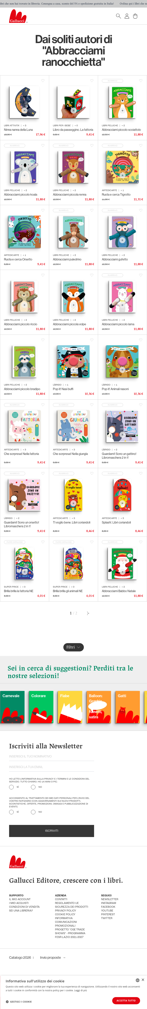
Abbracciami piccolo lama (118, 324)
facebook (108, 907)
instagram (108, 903)
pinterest (108, 914)
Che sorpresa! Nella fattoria (21, 454)
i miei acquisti (19, 903)
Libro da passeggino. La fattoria (73, 130)
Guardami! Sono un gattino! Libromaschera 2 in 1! (119, 455)
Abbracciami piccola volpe (69, 324)
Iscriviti (51, 830)
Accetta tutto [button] (126, 1000)
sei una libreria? (21, 910)
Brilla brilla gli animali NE (68, 591)
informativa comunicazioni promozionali (66, 922)
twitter (106, 918)
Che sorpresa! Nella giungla (70, 454)
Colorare (62, 696)
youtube (107, 910)
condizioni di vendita (24, 907)
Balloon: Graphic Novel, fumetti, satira (119, 706)
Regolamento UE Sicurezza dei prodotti (71, 905)
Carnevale (34, 696)
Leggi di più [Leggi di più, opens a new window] (80, 990)
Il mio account (20, 899)
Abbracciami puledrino (67, 259)
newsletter (109, 899)
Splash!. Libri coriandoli (116, 522)
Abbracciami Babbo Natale (119, 591)
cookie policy (65, 914)
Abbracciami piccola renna (69, 194)
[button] (19, 1002)
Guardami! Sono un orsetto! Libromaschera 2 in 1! (21, 524)
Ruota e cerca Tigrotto (116, 194)
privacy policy (65, 910)
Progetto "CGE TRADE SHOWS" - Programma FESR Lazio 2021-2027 (70, 933)
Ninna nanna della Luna (18, 130)
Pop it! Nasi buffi (63, 389)
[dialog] (73, 992)
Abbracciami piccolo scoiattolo (121, 130)
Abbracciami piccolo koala (20, 194)
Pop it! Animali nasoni (115, 389)
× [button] (142, 980)
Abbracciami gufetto (115, 259)
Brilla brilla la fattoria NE (18, 591)
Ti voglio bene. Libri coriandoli (71, 522)
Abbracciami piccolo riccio (20, 324)
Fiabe (88, 696)
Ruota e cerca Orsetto (18, 259)
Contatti (61, 899)
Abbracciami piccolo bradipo (22, 389)
